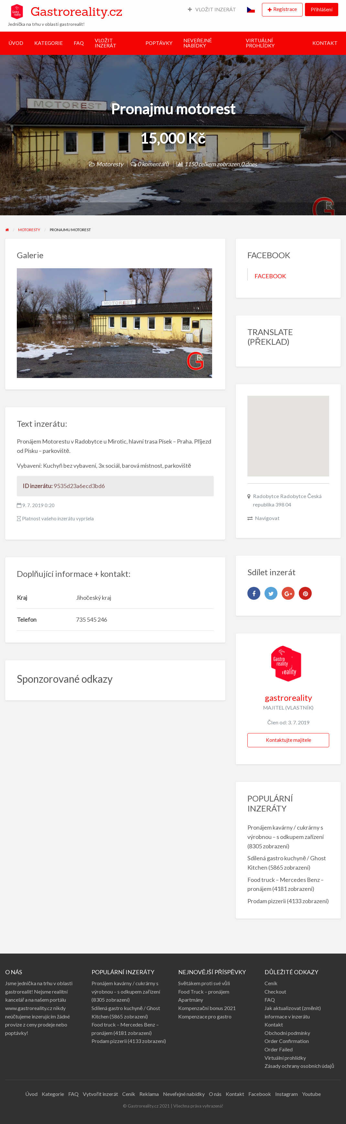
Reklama (149, 1094)
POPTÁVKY (159, 43)
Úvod (31, 1094)
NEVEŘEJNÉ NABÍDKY (197, 42)
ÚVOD (15, 43)
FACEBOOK (270, 276)
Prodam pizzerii (266, 900)
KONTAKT (325, 43)
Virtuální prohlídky (285, 1058)
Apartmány (190, 999)
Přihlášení (321, 9)
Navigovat (267, 518)
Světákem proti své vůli (204, 983)
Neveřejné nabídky (184, 1094)
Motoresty (109, 164)
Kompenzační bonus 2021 (207, 1008)
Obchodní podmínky (287, 1033)
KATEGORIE (48, 43)
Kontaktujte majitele (288, 740)
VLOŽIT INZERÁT (212, 9)
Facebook (259, 1094)
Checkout (275, 991)
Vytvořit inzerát (100, 1094)
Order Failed (279, 1049)
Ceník (271, 983)
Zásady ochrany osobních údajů (299, 1066)
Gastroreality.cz (76, 11)
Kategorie (53, 1094)
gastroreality (288, 697)
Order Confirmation (287, 1041)
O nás (215, 1094)
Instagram (286, 1094)
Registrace (285, 9)
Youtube (311, 1094)
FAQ (79, 43)
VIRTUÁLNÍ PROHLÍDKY (260, 42)
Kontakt (274, 1024)
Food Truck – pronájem (203, 991)
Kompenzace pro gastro (205, 1016)
